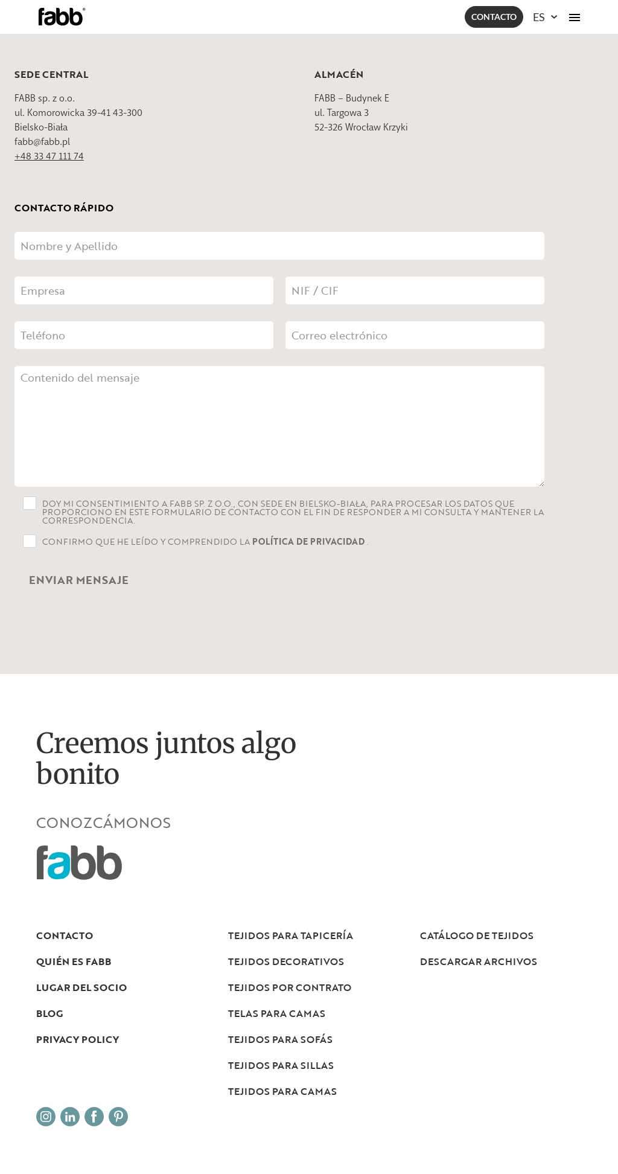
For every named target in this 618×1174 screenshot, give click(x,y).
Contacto (494, 16)
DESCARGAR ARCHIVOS (478, 961)
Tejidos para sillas (281, 1065)
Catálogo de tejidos (477, 935)
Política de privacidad (309, 541)
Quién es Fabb (73, 961)
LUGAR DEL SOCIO (81, 987)
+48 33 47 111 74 (49, 156)
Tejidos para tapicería (290, 935)
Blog (49, 1013)
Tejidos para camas (282, 1091)
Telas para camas (276, 1013)
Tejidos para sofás (280, 1039)
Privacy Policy (77, 1039)
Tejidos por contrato (289, 987)
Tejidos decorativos (286, 961)
